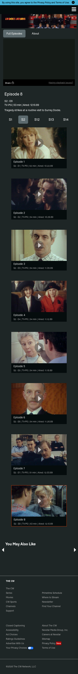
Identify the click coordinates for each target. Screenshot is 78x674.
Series (9, 592)
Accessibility (12, 630)
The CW (6, 8)
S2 (23, 119)
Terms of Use (62, 2)
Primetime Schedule (52, 592)
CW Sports (11, 601)
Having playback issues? (61, 82)
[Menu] (74, 9)
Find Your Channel (51, 606)
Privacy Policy (44, 2)
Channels (11, 606)
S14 (66, 119)
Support (10, 610)
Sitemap (46, 638)
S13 (51, 119)
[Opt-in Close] (73, 2)
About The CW (49, 625)
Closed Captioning (15, 625)
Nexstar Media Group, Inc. (55, 630)
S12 (37, 119)
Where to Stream (50, 597)
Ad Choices (12, 634)
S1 (10, 119)
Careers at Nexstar (51, 634)
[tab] (14, 33)
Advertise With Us (15, 643)
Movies (9, 597)
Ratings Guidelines (15, 638)
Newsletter (47, 601)
